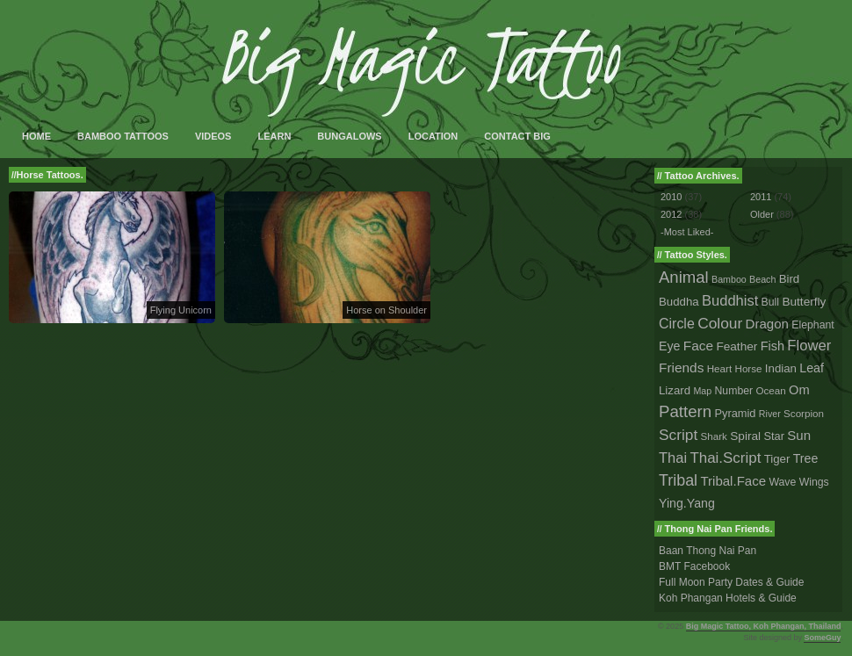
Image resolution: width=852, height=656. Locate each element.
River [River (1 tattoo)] (770, 413)
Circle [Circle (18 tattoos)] (677, 323)
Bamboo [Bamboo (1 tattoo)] (729, 279)
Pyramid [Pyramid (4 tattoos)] (735, 413)
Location (433, 136)
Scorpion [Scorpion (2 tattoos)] (803, 413)
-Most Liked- (687, 232)
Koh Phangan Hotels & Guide (728, 598)
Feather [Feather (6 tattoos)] (736, 346)
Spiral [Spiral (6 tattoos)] (745, 436)
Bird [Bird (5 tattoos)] (789, 278)
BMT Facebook (694, 566)
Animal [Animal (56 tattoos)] (684, 277)
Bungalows (349, 136)
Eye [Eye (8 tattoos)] (669, 346)
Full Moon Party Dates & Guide (731, 582)
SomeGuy (822, 637)
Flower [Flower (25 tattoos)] (809, 345)
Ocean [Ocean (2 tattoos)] (770, 390)
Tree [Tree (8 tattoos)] (806, 458)
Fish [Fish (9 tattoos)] (772, 346)
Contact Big (517, 136)
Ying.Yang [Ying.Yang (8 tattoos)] (687, 503)
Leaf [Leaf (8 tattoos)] (811, 368)
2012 (671, 214)
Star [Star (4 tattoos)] (773, 436)
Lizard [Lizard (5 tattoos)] (674, 390)
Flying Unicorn (181, 310)
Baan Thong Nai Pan (707, 550)
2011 (760, 196)
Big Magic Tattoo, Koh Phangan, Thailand (763, 626)
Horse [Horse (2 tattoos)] (748, 368)
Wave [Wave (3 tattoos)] (782, 482)
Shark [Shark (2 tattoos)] (714, 436)
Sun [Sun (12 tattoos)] (799, 435)
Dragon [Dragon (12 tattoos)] (767, 323)
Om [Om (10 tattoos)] (799, 390)
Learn (274, 136)
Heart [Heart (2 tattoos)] (719, 368)
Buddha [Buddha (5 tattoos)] (679, 301)
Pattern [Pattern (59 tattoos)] (685, 411)
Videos (213, 136)
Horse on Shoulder (386, 310)
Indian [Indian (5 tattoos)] (781, 368)
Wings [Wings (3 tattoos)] (814, 482)
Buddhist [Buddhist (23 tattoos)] (730, 300)
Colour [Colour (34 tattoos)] (719, 323)
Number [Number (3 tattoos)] (734, 391)
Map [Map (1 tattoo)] (702, 391)
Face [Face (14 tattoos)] (698, 345)
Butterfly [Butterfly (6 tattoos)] (804, 301)
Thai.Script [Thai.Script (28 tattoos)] (725, 458)
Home (36, 136)
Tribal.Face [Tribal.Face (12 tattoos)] (733, 480)
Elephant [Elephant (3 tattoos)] (812, 325)
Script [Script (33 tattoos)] (678, 434)
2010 (671, 196)
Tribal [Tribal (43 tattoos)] (678, 480)
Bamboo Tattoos (123, 136)
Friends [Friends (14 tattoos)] (681, 367)
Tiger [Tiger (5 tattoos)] (777, 458)
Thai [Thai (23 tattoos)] (673, 457)
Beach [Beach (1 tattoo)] (762, 279)
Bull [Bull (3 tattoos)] (770, 302)
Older (762, 214)
